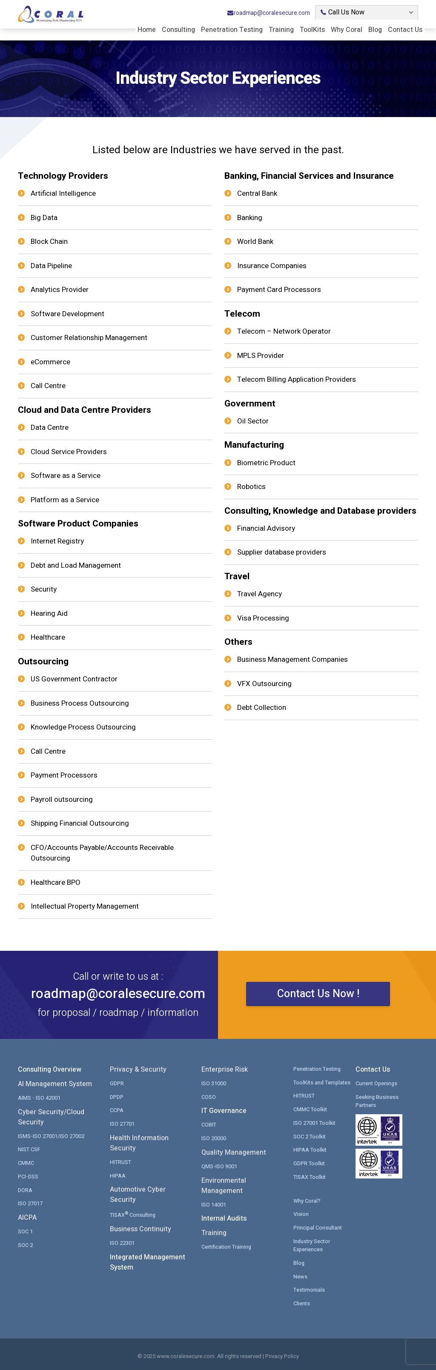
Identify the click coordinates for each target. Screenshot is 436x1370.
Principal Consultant (318, 1226)
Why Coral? (307, 1199)
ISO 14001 (213, 1203)
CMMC (26, 1162)
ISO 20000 (213, 1137)
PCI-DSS (28, 1176)
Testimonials (309, 1288)
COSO (208, 1096)
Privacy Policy (282, 1354)
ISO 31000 (213, 1083)
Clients (301, 1301)
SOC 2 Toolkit (310, 1135)
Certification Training (226, 1246)
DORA (25, 1189)
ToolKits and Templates (322, 1082)
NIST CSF (29, 1149)
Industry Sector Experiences (312, 1244)
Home (147, 29)
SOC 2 (25, 1244)
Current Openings (377, 1083)
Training (281, 29)
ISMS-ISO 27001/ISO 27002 (51, 1135)
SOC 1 (25, 1230)
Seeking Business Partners (377, 1100)
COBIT (208, 1124)
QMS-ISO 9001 (219, 1165)
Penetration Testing (232, 29)
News (300, 1274)
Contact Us (405, 29)
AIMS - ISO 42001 (39, 1097)
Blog (375, 29)
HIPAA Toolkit (310, 1149)
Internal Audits (224, 1218)
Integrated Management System (147, 1261)
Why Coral (346, 29)
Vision (301, 1213)
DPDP (116, 1096)
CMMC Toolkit (310, 1108)
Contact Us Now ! (318, 999)
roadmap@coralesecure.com (268, 12)
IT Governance (224, 1111)
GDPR (117, 1083)
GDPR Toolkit (309, 1162)
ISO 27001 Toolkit (314, 1122)
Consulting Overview (49, 1069)
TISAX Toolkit (310, 1176)
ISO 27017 (30, 1202)
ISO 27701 (122, 1123)
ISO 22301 (122, 1242)
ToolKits (312, 29)
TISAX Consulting (133, 1213)
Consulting (178, 29)
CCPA (116, 1110)
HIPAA (118, 1174)
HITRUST (120, 1161)
